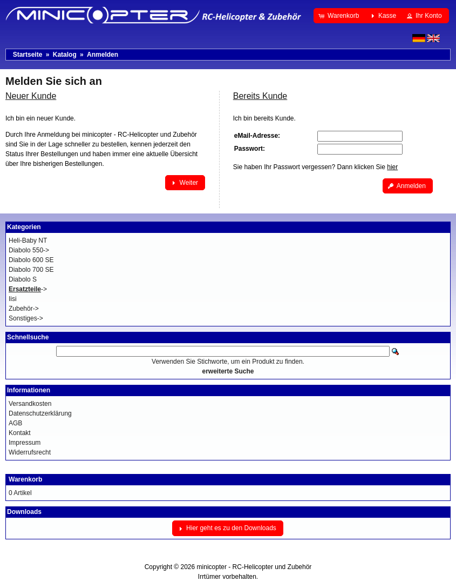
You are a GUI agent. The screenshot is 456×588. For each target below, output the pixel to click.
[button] (340, 15)
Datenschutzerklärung (40, 413)
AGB (15, 423)
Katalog (65, 54)
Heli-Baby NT (28, 240)
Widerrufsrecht (30, 452)
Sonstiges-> (26, 318)
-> (28, 289)
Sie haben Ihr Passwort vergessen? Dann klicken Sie (315, 167)
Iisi (13, 299)
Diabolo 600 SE (31, 260)
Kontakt (20, 433)
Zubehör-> (24, 308)
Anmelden (102, 54)
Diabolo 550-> (29, 250)
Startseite (28, 54)
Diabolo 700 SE (31, 269)
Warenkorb (25, 479)
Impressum (24, 442)
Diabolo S (23, 279)
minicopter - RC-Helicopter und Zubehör (254, 567)
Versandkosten (30, 403)
